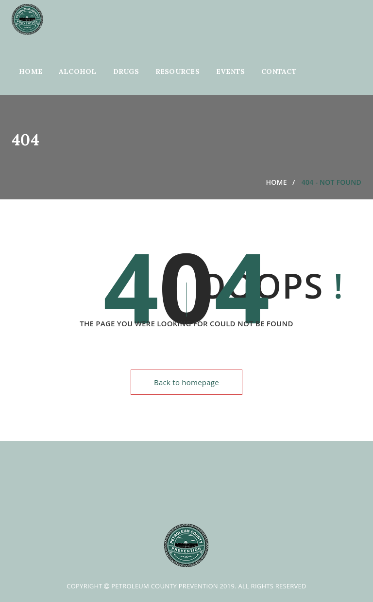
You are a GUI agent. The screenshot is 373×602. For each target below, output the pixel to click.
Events (230, 71)
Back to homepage (186, 382)
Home (30, 71)
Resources (177, 71)
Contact (279, 71)
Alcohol (78, 71)
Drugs (126, 71)
